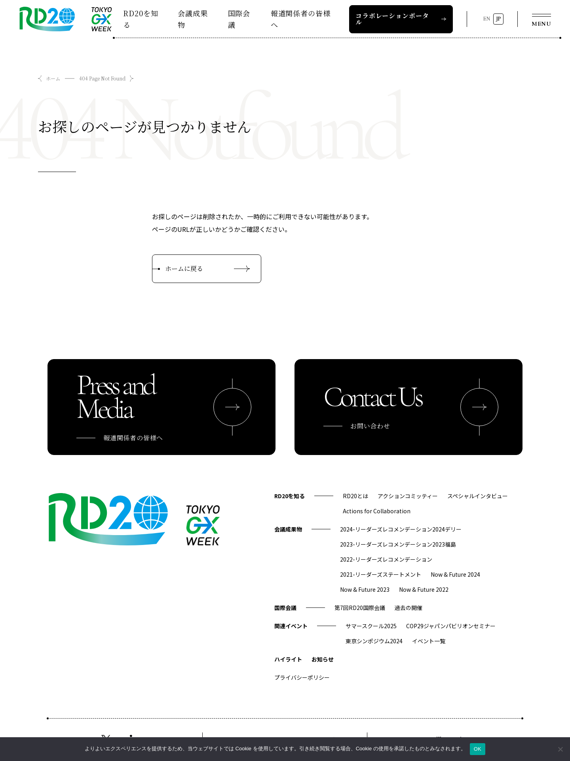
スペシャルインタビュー (477, 496)
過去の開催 (408, 607)
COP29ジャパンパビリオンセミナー (451, 626)
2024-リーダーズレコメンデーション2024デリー (401, 529)
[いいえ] (560, 749)
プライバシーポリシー (302, 677)
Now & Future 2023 (365, 589)
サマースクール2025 (371, 626)
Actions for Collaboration (376, 511)
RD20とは (355, 496)
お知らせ (323, 659)
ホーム (53, 78)
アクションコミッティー (408, 496)
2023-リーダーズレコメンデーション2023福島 (398, 544)
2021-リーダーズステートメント (380, 574)
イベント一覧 (428, 641)
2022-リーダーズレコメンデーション (386, 559)
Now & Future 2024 (455, 574)
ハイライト (288, 659)
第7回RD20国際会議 (359, 607)
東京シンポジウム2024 (374, 641)
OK (477, 749)
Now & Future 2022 (423, 589)
